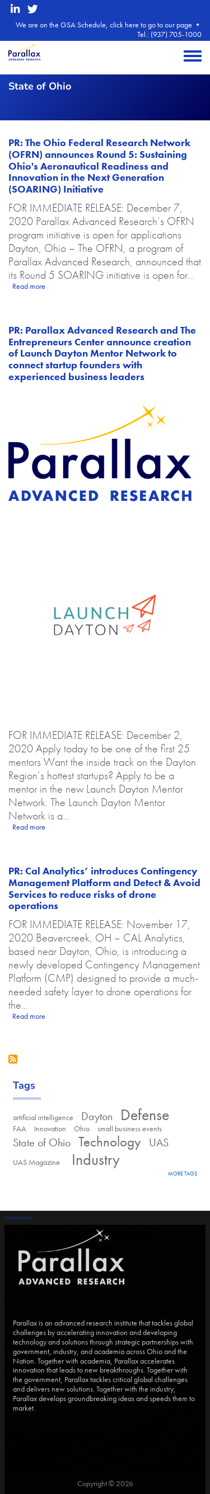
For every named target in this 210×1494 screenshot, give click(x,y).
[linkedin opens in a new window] (15, 9)
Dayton (97, 1116)
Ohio (82, 1128)
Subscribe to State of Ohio (12, 1059)
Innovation (50, 1128)
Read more (28, 286)
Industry (94, 1159)
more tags (182, 1173)
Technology (109, 1141)
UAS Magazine (36, 1162)
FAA (19, 1128)
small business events (129, 1128)
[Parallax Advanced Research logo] (105, 452)
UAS (159, 1143)
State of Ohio (42, 1143)
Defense (144, 1115)
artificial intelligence (43, 1117)
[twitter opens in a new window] (32, 9)
